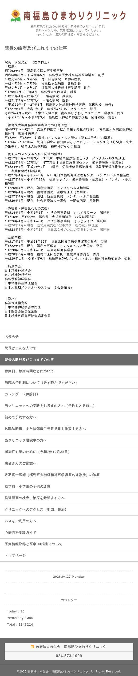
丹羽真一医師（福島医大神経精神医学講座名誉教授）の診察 (52, 475)
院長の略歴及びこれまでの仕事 (29, 359)
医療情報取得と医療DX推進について (34, 544)
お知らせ (12, 336)
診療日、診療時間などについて (29, 371)
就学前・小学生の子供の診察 (28, 486)
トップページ (15, 555)
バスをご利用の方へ (20, 521)
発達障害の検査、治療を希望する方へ (35, 498)
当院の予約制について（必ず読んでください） (42, 382)
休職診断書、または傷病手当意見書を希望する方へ (45, 429)
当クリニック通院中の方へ (26, 440)
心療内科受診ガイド (20, 532)
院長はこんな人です (20, 348)
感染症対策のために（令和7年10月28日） (38, 452)
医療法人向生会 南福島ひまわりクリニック (58, 671)
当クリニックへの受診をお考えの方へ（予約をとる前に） (50, 406)
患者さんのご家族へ (20, 463)
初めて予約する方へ (20, 417)
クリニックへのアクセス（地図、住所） (36, 509)
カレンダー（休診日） (22, 394)
